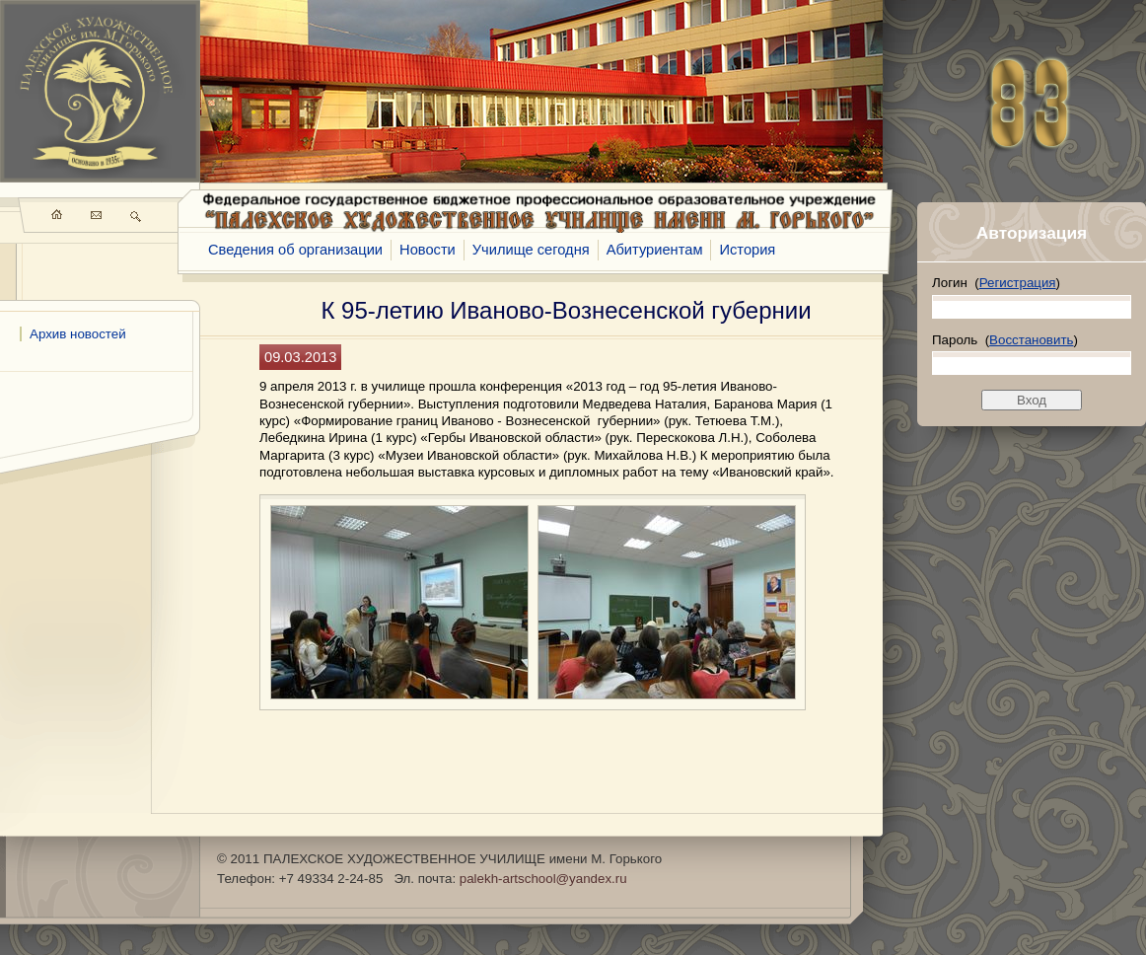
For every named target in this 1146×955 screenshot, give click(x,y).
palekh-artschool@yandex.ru (543, 878)
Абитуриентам (655, 249)
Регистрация (1017, 282)
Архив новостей (78, 334)
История (747, 249)
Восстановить (1031, 339)
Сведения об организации (295, 249)
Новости (427, 249)
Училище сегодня (531, 249)
